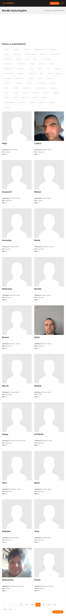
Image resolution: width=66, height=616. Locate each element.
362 (21, 604)
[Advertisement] (33, 27)
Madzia (37, 386)
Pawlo (37, 580)
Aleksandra (7, 580)
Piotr (4, 483)
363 (27, 604)
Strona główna (48, 10)
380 (5, 609)
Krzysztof (7, 192)
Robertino (7, 289)
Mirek (37, 240)
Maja (4, 143)
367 (49, 604)
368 (54, 604)
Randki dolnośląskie (58, 10)
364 (32, 604)
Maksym (6, 531)
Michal (37, 192)
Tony (36, 531)
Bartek (37, 289)
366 (43, 604)
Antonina (6, 240)
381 (10, 609)
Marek (5, 386)
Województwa (58, 611)
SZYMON (38, 434)
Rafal (37, 337)
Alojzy (5, 434)
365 (38, 604)
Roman (5, 337)
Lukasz (37, 143)
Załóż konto (54, 3)
